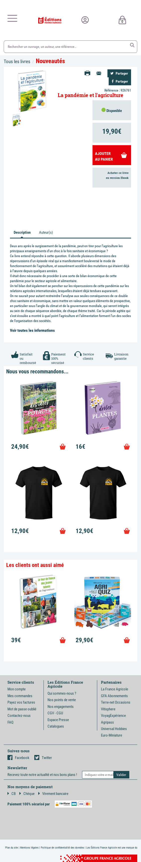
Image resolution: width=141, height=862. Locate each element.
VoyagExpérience (113, 715)
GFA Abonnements (114, 696)
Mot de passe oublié (21, 709)
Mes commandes (19, 696)
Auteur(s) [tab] (46, 232)
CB (11, 793)
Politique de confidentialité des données (62, 847)
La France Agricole (114, 689)
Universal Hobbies (114, 729)
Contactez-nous (19, 715)
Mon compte (16, 689)
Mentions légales (29, 847)
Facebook (18, 757)
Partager (119, 73)
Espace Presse (58, 720)
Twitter (43, 757)
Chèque (27, 793)
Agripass (107, 722)
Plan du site (11, 847)
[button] (132, 45)
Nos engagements (60, 706)
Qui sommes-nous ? (61, 693)
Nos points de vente (61, 700)
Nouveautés (50, 61)
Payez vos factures (21, 702)
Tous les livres (17, 61)
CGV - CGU (55, 713)
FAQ (10, 722)
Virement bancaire (53, 793)
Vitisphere (108, 709)
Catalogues (55, 726)
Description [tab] (22, 232)
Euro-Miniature (111, 735)
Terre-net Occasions (115, 702)
